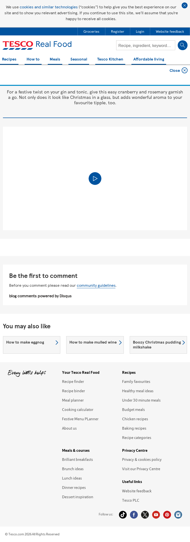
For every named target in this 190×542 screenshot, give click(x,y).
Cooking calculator (77, 409)
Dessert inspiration (77, 497)
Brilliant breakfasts (77, 459)
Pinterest (167, 515)
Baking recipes (134, 428)
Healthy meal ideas (138, 391)
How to (33, 59)
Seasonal (78, 59)
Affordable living (148, 59)
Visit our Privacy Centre (141, 469)
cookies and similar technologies (49, 7)
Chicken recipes (135, 419)
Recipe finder (73, 381)
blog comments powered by (40, 296)
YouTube (156, 515)
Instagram (178, 515)
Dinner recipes (74, 487)
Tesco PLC (130, 500)
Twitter (145, 515)
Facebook (134, 515)
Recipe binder (73, 391)
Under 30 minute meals (141, 400)
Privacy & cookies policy (142, 459)
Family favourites (136, 381)
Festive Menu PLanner (80, 419)
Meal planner (73, 400)
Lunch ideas (72, 478)
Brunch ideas (73, 469)
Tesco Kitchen (110, 59)
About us (69, 428)
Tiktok (123, 515)
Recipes (9, 59)
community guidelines (96, 285)
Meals (55, 59)
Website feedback (137, 491)
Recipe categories (136, 437)
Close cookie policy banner (185, 5)
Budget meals (133, 409)
